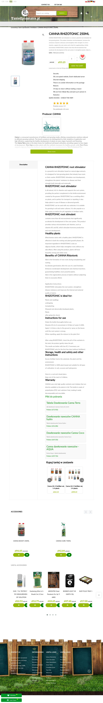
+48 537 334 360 (18, 668)
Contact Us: (45, 4)
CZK (3, 1)
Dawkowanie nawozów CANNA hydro (63, 418)
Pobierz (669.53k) (52, 440)
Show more (51, 151)
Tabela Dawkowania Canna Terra (63, 402)
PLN (11, 1)
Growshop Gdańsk (37, 665)
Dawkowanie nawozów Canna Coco (65, 432)
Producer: (51, 114)
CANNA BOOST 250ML (21, 541)
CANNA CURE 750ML (63, 541)
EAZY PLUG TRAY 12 (86, 591)
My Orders (63, 657)
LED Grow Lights (51, 680)
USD (15, 1)
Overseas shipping (65, 662)
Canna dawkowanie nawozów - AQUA (62, 448)
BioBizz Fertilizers (51, 683)
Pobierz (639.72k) (52, 456)
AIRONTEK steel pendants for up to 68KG (53, 594)
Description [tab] (23, 164)
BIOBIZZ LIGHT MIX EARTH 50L (70, 592)
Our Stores (35, 657)
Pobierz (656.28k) (52, 426)
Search (61, 13)
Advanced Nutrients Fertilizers (49, 675)
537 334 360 (58, 4)
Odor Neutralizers (51, 662)
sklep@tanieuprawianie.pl (18, 673)
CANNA (56, 114)
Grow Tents (49, 665)
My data (62, 659)
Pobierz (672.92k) (52, 410)
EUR (7, 1)
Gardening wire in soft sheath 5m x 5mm (37, 592)
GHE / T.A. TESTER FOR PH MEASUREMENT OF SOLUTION (21, 594)
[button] (49, 480)
